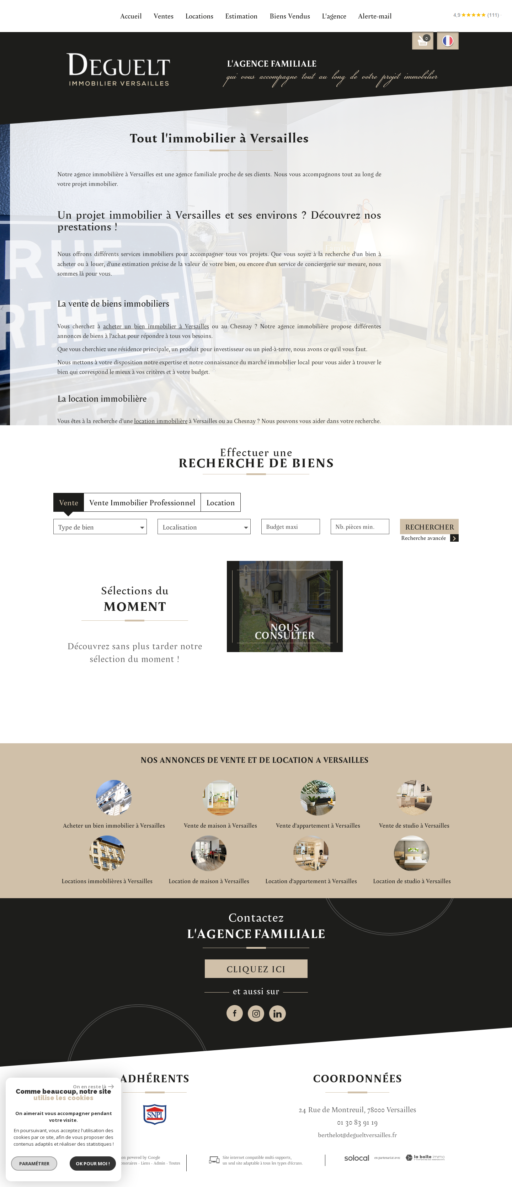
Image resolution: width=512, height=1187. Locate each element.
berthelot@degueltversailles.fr (357, 1138)
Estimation (241, 15)
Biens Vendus (290, 15)
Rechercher (429, 526)
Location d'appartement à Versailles (311, 881)
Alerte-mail (375, 15)
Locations (199, 15)
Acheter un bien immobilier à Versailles (114, 825)
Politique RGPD (95, 1172)
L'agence (334, 15)
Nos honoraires (123, 1166)
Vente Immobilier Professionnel (142, 502)
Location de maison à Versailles (209, 881)
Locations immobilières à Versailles (107, 881)
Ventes (164, 15)
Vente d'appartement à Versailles (318, 825)
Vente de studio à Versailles (414, 825)
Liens (145, 1166)
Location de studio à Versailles (412, 881)
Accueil (131, 15)
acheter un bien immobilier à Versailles (376, 409)
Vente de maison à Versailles (220, 825)
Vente (68, 502)
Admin (159, 1166)
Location (220, 502)
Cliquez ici (256, 970)
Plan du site (63, 1166)
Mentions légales (91, 1166)
